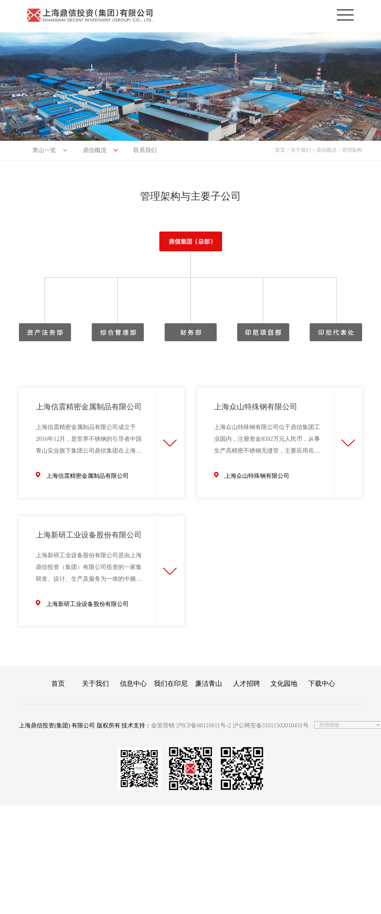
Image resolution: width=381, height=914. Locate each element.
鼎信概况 (94, 150)
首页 (280, 150)
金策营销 (163, 725)
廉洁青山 (208, 683)
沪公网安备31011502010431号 (271, 725)
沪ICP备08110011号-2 (203, 725)
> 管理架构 (350, 150)
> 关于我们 (298, 150)
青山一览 (44, 150)
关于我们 (95, 683)
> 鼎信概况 (324, 150)
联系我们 (145, 150)
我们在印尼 (171, 683)
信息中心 (133, 683)
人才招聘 (246, 683)
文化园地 (283, 683)
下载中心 (321, 683)
